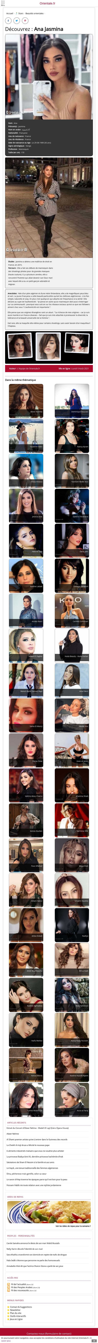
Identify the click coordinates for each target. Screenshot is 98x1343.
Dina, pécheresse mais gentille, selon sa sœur (26, 1173)
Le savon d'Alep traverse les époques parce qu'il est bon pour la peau (37, 1179)
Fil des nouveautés (18, 1290)
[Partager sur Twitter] (17, 21)
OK (94, 1341)
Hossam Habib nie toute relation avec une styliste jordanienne (34, 1185)
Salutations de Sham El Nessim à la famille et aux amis (30, 1162)
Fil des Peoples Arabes (20, 1287)
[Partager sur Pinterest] (25, 21)
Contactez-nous (35, 1333)
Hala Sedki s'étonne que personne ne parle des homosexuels (33, 1260)
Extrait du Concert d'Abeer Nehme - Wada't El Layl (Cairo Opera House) (38, 1128)
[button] (3, 3)
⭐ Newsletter (14, 1310)
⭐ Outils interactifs (16, 1316)
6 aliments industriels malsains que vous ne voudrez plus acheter (35, 1151)
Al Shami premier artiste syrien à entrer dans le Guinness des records (37, 1139)
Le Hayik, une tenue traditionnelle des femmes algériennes (32, 1168)
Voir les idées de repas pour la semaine (72, 1226)
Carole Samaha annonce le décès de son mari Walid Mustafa (33, 1243)
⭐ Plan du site (14, 1313)
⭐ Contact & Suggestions (19, 1307)
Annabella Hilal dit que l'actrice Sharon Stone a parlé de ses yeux (35, 1266)
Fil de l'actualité (16, 1284)
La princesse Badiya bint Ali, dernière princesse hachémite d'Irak (35, 1156)
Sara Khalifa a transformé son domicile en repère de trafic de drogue (37, 1254)
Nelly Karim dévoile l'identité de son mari (25, 1249)
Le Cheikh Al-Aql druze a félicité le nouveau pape (28, 1145)
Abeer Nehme (13, 1133)
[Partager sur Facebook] (8, 21)
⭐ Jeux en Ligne (15, 1319)
